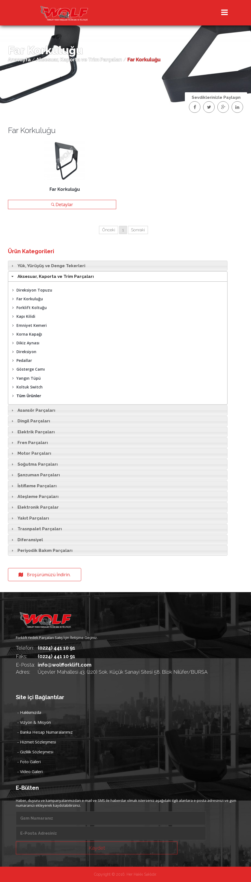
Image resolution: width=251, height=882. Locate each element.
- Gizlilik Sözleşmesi (35, 751)
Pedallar (22, 360)
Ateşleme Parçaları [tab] (34, 496)
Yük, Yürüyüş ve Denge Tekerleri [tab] (47, 265)
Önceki (108, 229)
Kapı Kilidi (23, 316)
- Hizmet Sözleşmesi (36, 742)
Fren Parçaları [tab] (29, 442)
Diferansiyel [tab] (26, 539)
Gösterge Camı (28, 369)
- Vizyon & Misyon (34, 722)
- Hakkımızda (29, 712)
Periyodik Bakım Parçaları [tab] (41, 550)
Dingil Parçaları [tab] (30, 421)
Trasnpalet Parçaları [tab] (36, 528)
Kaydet (97, 848)
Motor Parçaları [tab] (30, 453)
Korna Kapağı (27, 334)
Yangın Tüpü (26, 378)
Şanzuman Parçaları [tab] (35, 474)
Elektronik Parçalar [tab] (34, 507)
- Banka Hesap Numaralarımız (45, 732)
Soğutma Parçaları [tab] (33, 464)
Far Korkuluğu (27, 298)
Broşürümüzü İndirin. (45, 575)
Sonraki (138, 229)
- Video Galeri (30, 771)
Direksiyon (24, 351)
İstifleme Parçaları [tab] (33, 485)
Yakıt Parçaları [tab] (29, 518)
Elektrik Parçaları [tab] (32, 432)
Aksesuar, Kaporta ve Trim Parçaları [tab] (52, 276)
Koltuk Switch (27, 387)
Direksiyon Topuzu (32, 290)
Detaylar (62, 204)
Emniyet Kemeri (29, 325)
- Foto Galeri (29, 761)
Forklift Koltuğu (29, 307)
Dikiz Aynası (25, 342)
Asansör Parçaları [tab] (32, 410)
